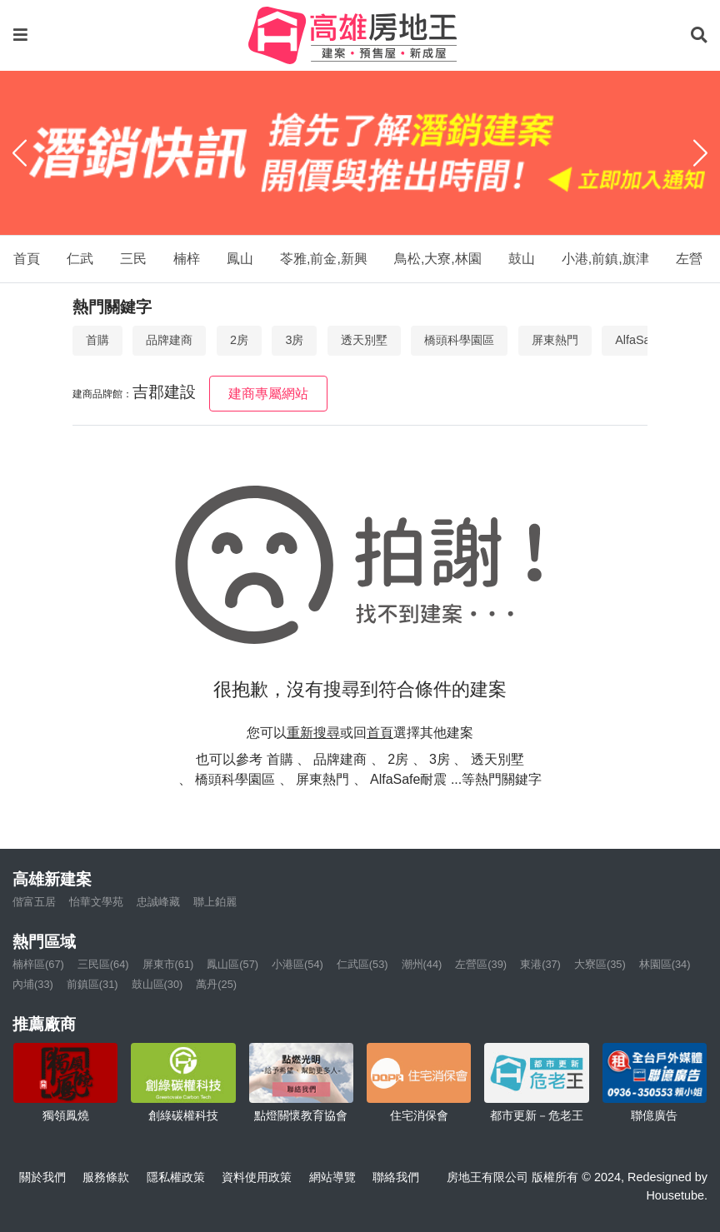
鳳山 (240, 259)
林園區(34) (665, 964)
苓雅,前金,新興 (324, 259)
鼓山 (521, 259)
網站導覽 (332, 1177)
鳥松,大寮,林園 (438, 259)
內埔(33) (32, 984)
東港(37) (540, 964)
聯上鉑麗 (215, 901)
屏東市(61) (168, 964)
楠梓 (186, 259)
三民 (133, 259)
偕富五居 (34, 901)
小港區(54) (297, 964)
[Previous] (19, 153)
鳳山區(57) (232, 964)
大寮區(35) (600, 964)
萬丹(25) (216, 984)
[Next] (700, 153)
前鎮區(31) (92, 984)
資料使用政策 (257, 1177)
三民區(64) (103, 964)
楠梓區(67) (38, 964)
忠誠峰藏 (158, 901)
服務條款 (105, 1177)
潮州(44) (422, 964)
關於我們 (42, 1177)
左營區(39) (481, 964)
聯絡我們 (395, 1177)
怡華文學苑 (96, 901)
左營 (689, 259)
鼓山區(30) (157, 984)
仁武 (80, 259)
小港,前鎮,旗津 (605, 259)
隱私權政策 (176, 1177)
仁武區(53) (362, 964)
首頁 (26, 259)
